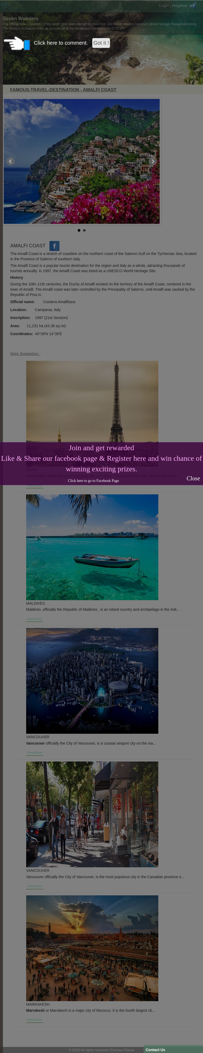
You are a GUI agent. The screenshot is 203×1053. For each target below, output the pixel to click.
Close (193, 478)
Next (153, 161)
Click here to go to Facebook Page (93, 481)
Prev (10, 161)
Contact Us (155, 1050)
